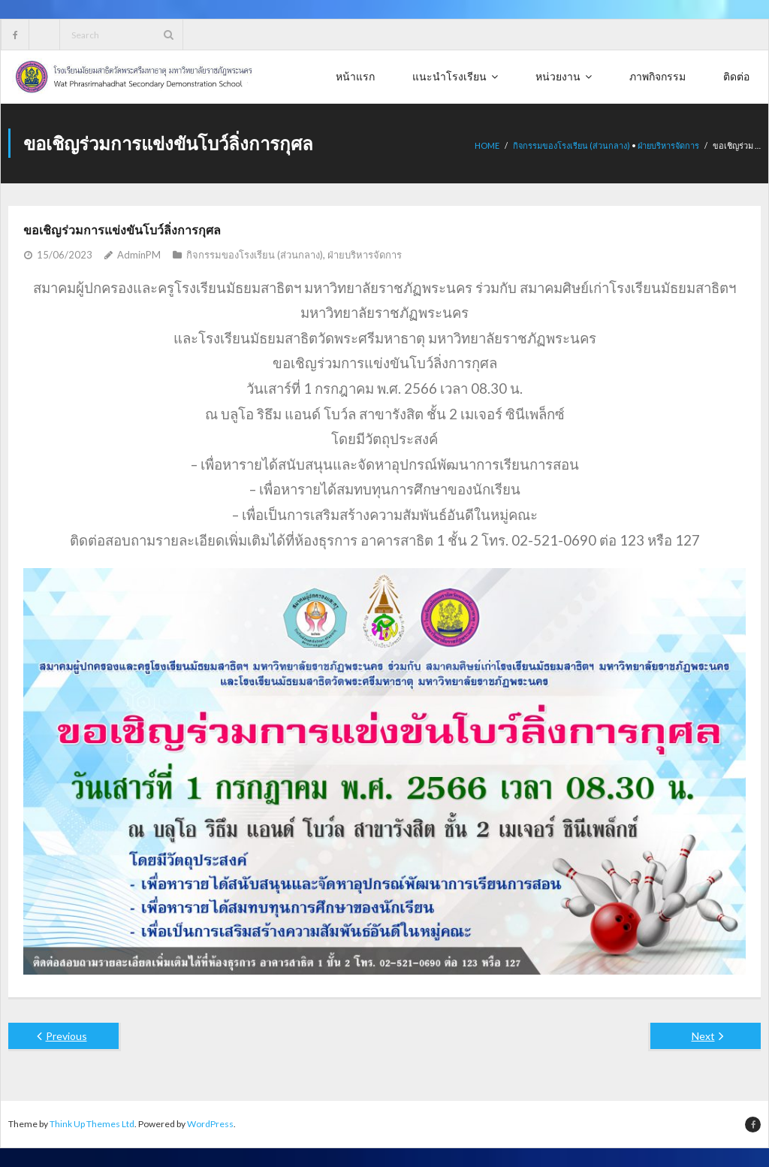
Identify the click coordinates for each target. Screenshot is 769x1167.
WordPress (210, 1123)
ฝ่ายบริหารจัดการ (668, 145)
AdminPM (139, 255)
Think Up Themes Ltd (92, 1123)
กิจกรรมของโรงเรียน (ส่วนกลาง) (571, 145)
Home (487, 145)
